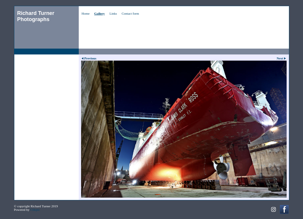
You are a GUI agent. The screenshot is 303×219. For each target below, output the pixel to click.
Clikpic (35, 209)
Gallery (99, 13)
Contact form (130, 13)
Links (113, 13)
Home (86, 13)
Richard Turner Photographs (35, 16)
